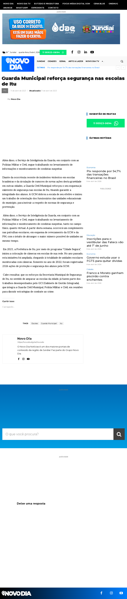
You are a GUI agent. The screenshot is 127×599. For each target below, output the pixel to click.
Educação (91, 235)
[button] (121, 61)
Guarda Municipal (49, 323)
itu (61, 323)
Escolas (35, 323)
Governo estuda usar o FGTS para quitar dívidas (104, 259)
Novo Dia (15, 99)
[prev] (118, 68)
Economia (91, 167)
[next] (123, 68)
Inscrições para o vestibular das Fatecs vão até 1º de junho (105, 242)
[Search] (119, 434)
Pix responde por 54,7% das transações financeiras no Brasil (73, 67)
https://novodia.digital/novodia (30, 342)
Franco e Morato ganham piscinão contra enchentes (105, 276)
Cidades (90, 269)
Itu (5, 90)
